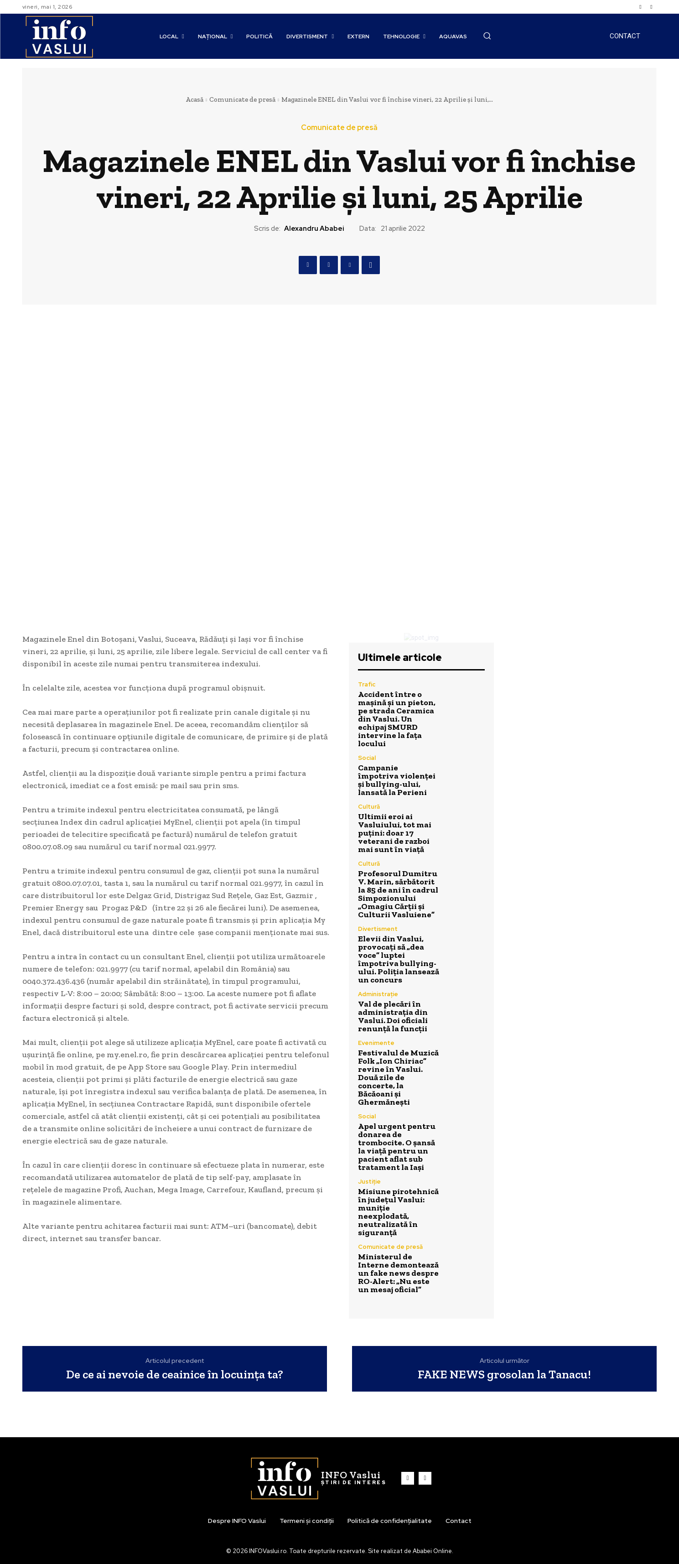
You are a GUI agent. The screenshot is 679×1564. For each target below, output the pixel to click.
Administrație (378, 994)
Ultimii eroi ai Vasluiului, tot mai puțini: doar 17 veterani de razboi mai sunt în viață (394, 832)
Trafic (366, 684)
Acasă (194, 99)
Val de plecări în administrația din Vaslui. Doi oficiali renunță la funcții (393, 1016)
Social (367, 758)
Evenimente (376, 1043)
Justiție (369, 1182)
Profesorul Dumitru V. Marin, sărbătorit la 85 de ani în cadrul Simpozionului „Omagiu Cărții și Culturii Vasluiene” (398, 894)
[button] (487, 35)
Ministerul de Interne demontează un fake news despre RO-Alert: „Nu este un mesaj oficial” (398, 1273)
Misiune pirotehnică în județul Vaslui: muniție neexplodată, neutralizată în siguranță (398, 1211)
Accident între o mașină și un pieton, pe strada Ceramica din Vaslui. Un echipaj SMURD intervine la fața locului (396, 718)
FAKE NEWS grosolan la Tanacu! (504, 1374)
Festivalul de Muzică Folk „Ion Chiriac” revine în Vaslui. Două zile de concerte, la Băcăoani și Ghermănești (398, 1077)
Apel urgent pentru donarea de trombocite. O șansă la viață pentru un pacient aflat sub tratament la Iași (396, 1146)
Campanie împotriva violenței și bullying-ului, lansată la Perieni (396, 780)
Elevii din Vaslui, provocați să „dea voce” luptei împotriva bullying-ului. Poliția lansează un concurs (398, 959)
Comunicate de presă (242, 99)
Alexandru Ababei (314, 228)
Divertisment (378, 929)
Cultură (369, 807)
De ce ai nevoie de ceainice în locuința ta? (174, 1374)
